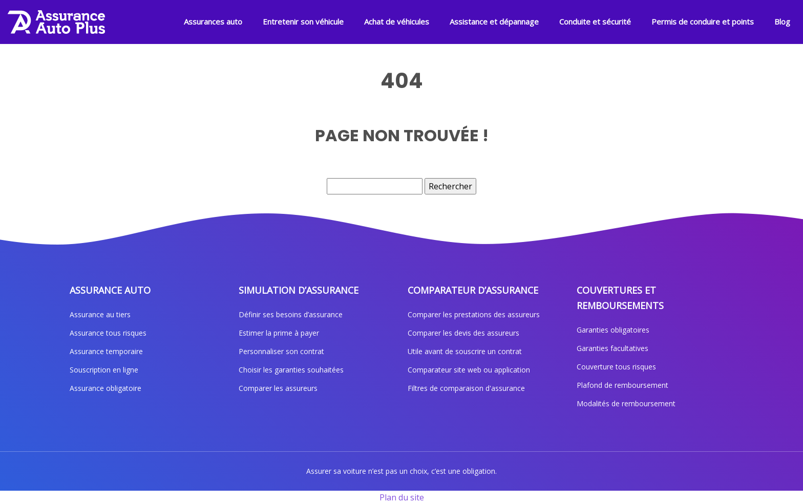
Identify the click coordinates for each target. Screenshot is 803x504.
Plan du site (401, 497)
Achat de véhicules (396, 21)
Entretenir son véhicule (303, 21)
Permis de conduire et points (702, 21)
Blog (782, 21)
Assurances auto (213, 21)
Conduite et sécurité (595, 21)
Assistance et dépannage (494, 21)
